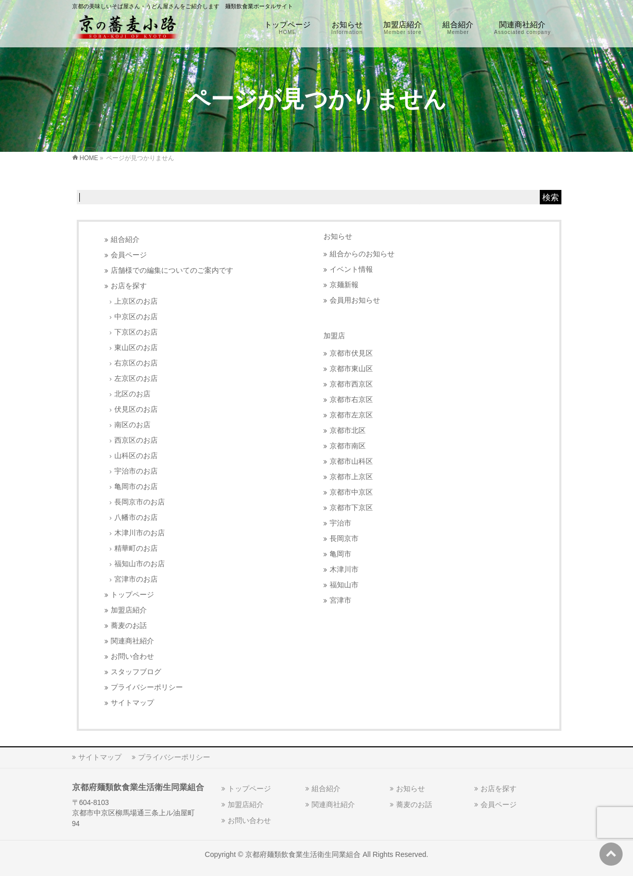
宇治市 (340, 523)
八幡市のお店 (136, 517)
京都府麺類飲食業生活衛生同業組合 (303, 854)
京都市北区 (348, 430)
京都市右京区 (351, 400)
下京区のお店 (136, 332)
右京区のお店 (136, 363)
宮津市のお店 (136, 579)
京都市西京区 (351, 384)
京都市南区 (348, 446)
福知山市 (344, 585)
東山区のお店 (136, 348)
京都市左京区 (351, 415)
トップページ (132, 595)
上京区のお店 (136, 301)
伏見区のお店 (136, 409)
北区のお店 (132, 394)
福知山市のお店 (139, 564)
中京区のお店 (136, 317)
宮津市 (340, 600)
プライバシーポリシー (147, 687)
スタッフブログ (136, 672)
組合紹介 (125, 239)
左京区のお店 (136, 378)
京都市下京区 (351, 508)
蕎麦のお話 (129, 625)
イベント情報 (351, 269)
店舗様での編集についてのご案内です (172, 270)
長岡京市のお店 (139, 502)
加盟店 (334, 336)
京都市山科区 (351, 461)
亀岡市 (340, 554)
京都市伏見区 (351, 353)
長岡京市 (344, 538)
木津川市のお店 (139, 533)
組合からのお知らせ (362, 254)
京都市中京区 (351, 492)
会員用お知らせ (355, 300)
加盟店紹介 (129, 610)
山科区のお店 (136, 456)
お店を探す (129, 286)
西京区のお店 (136, 440)
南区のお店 (132, 425)
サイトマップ (132, 703)
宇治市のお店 (136, 471)
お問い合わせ (132, 656)
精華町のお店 (136, 548)
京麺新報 (344, 285)
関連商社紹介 (132, 641)
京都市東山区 (351, 369)
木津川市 (344, 569)
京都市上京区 (351, 477)
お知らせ (337, 236)
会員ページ (129, 255)
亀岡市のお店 (136, 486)
